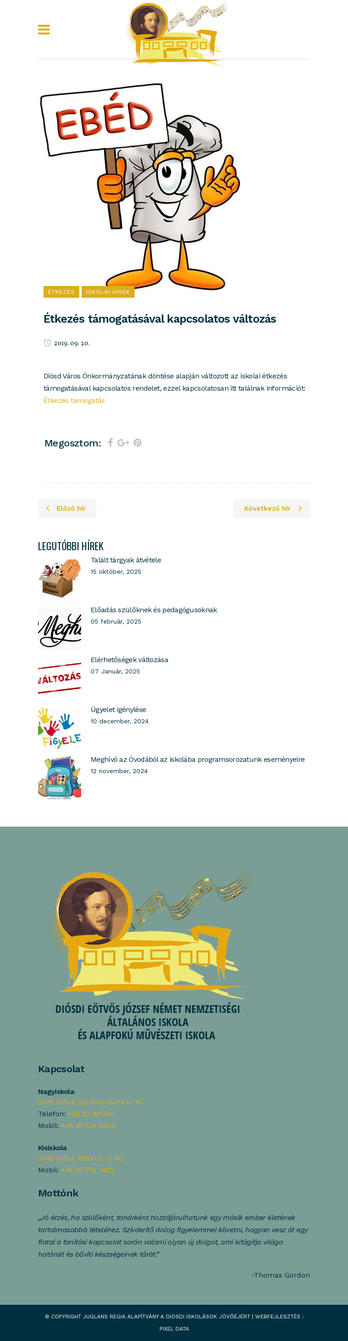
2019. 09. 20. (67, 343)
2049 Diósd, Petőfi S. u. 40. (81, 1158)
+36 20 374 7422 (87, 1170)
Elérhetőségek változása (129, 659)
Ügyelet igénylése (118, 709)
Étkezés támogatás (74, 400)
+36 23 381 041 (91, 1113)
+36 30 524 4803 (88, 1125)
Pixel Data (174, 1329)
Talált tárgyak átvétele (126, 560)
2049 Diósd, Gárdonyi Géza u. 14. (90, 1102)
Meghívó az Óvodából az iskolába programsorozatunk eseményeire (197, 759)
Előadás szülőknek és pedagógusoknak (154, 609)
